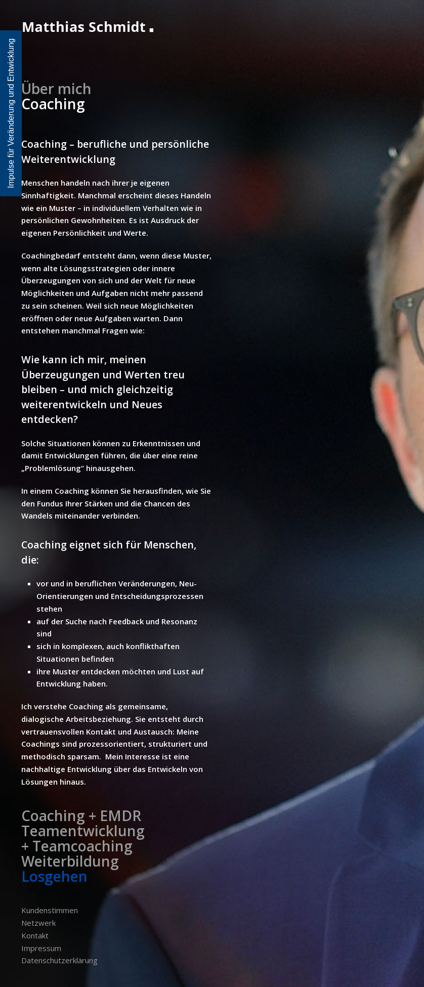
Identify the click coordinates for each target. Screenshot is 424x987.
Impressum (41, 948)
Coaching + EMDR (81, 815)
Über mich (56, 88)
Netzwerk (38, 923)
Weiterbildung (70, 861)
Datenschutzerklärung (59, 960)
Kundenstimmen (49, 910)
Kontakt (35, 935)
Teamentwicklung (83, 830)
